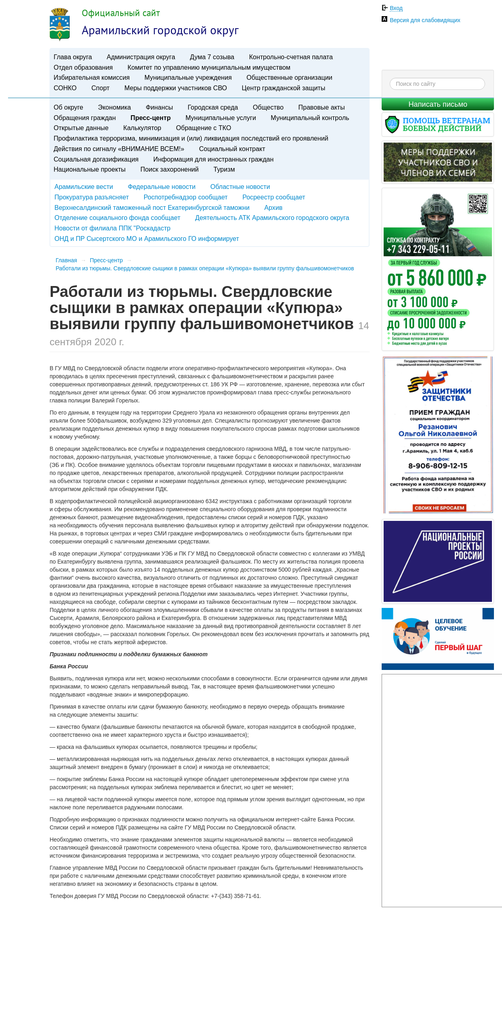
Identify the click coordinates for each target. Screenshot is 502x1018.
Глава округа (73, 56)
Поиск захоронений (169, 169)
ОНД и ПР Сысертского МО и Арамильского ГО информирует (146, 238)
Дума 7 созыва (212, 56)
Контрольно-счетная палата (291, 56)
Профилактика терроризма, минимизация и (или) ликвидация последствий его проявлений (191, 138)
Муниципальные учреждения (188, 77)
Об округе (68, 107)
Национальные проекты (90, 169)
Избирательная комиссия (92, 77)
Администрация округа (141, 56)
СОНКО (65, 87)
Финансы (159, 107)
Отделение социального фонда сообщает (117, 217)
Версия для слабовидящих (425, 20)
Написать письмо (438, 104)
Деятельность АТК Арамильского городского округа (272, 217)
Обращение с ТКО (203, 127)
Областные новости (240, 186)
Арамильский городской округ (160, 29)
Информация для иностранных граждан (213, 159)
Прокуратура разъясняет (91, 197)
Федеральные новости (162, 186)
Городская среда (213, 107)
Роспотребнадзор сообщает (186, 197)
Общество (268, 107)
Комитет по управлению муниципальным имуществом (209, 67)
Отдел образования (83, 67)
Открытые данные (81, 127)
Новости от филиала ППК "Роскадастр (112, 228)
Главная (66, 260)
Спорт (100, 87)
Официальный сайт (121, 13)
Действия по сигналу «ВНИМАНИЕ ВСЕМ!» (119, 148)
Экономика (114, 107)
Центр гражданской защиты (283, 87)
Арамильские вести (83, 186)
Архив (273, 207)
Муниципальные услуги (221, 117)
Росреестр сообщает (273, 197)
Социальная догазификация (96, 159)
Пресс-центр (150, 117)
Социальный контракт (232, 148)
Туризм (224, 169)
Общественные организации (289, 77)
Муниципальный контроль (310, 117)
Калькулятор (142, 127)
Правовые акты (321, 107)
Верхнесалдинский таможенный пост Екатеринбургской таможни (152, 207)
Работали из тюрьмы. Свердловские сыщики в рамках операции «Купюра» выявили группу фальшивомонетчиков (205, 268)
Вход (396, 8)
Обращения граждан (85, 117)
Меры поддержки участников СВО (175, 87)
